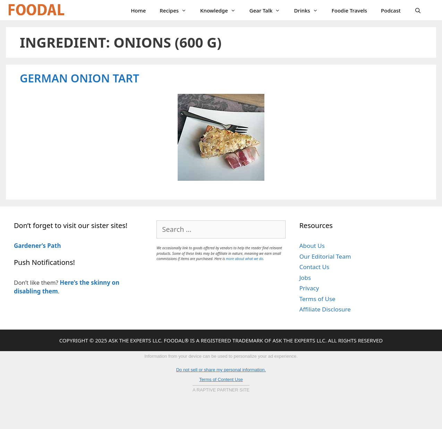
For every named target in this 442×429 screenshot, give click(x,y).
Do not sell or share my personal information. (221, 369)
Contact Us (314, 267)
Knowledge (221, 10)
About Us (312, 246)
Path (53, 246)
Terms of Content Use (221, 379)
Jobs (305, 278)
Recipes (176, 10)
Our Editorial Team (325, 256)
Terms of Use (317, 299)
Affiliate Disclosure (325, 309)
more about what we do (244, 258)
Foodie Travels (349, 10)
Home (138, 10)
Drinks (309, 10)
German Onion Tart (79, 78)
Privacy (309, 288)
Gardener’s (30, 246)
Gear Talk (268, 10)
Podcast (391, 10)
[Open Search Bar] (418, 10)
